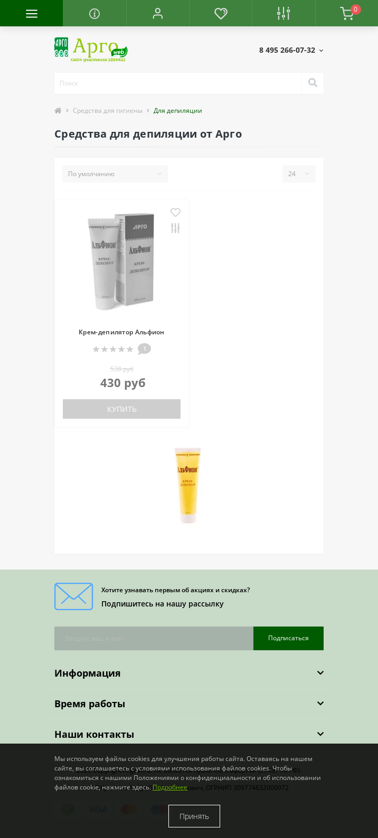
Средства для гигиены (108, 110)
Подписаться (288, 637)
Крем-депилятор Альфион (122, 332)
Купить (122, 409)
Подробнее (170, 787)
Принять (194, 816)
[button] (157, 13)
